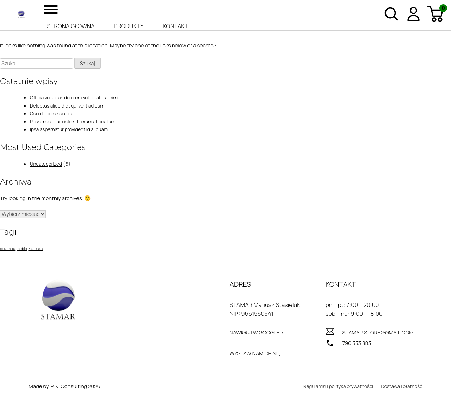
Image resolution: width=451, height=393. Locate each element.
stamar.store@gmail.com (374, 333)
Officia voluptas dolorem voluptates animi (79, 97)
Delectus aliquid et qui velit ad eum (71, 105)
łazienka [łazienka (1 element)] (35, 248)
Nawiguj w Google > (252, 333)
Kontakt (175, 26)
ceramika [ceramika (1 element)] (7, 248)
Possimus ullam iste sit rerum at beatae (76, 121)
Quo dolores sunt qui (54, 113)
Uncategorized (48, 164)
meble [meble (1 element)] (22, 248)
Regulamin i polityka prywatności (330, 389)
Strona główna (71, 26)
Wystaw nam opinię (250, 355)
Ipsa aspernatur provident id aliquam (73, 129)
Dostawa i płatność (399, 389)
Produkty (129, 26)
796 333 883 (350, 344)
